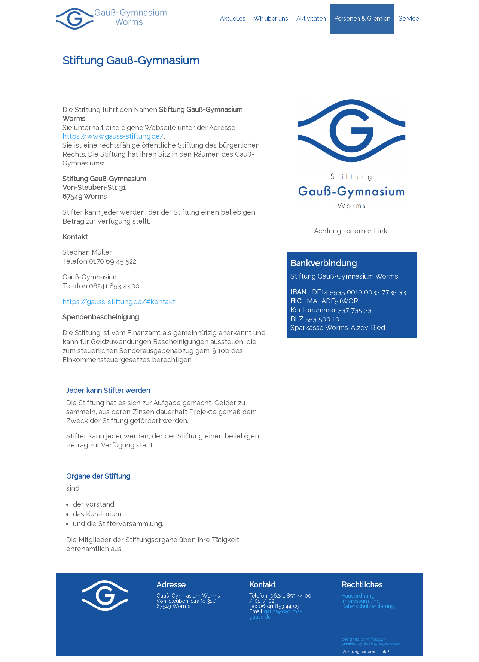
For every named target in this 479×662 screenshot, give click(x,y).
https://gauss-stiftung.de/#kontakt (118, 302)
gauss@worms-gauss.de (275, 614)
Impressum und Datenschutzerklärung (368, 603)
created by (370, 643)
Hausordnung (358, 596)
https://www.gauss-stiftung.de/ (113, 136)
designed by (363, 639)
